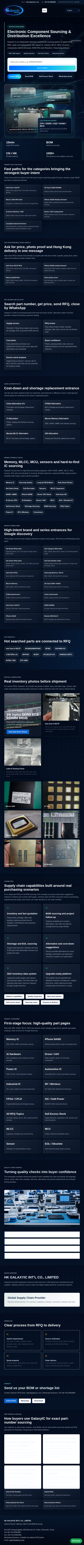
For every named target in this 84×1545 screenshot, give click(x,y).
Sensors (42, 488)
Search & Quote (42, 68)
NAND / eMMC (11, 494)
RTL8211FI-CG (49, 654)
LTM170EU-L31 (12, 654)
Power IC (9, 512)
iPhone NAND (27, 494)
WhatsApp (25, 1401)
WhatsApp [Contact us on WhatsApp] (76, 1541)
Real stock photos (54, 996)
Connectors (38, 512)
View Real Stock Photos (18, 732)
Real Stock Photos (65, 482)
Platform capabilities (14, 996)
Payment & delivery (50, 1002)
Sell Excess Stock (46, 76)
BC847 (36, 654)
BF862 (47, 648)
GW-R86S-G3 (60, 648)
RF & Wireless (23, 512)
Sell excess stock (13, 1002)
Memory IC (10, 482)
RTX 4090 (24, 660)
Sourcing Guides (25, 482)
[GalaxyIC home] (14, 10)
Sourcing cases (31, 1002)
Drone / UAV (41, 500)
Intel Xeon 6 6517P (13, 648)
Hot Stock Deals (12, 488)
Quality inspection (35, 996)
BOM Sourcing (50, 506)
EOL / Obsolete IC (66, 500)
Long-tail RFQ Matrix (45, 482)
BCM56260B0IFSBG (33, 648)
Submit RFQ (14, 76)
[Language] (72, 10)
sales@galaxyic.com (16, 1540)
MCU (52, 500)
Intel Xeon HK (61, 494)
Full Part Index (29, 488)
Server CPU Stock (44, 494)
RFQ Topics (65, 506)
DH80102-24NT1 (66, 654)
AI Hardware (26, 500)
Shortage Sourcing (32, 506)
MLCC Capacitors (57, 488)
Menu (44, 10)
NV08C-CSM (10, 660)
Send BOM (29, 76)
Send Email (38, 1401)
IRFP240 (25, 654)
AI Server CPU (11, 500)
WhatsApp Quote (65, 76)
